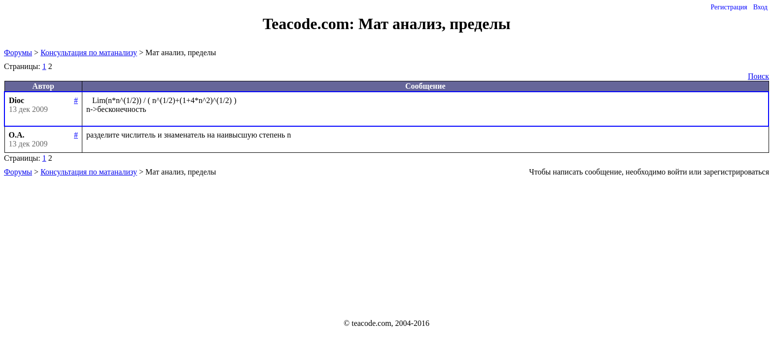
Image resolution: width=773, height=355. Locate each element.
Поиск (758, 76)
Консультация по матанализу (88, 52)
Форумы (18, 52)
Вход (760, 7)
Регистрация (728, 7)
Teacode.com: (310, 24)
